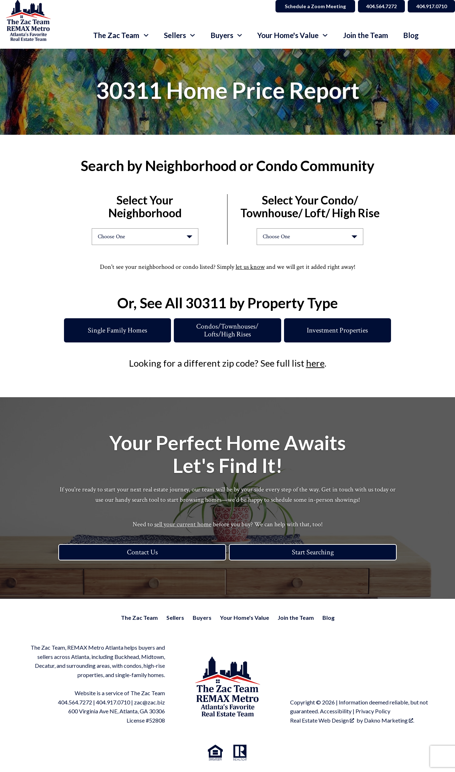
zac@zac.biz (149, 702)
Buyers (202, 617)
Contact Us (142, 552)
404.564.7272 (75, 702)
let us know (250, 267)
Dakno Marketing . (389, 720)
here (315, 363)
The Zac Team (139, 617)
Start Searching (313, 552)
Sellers (175, 617)
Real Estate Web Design (322, 720)
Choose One (111, 236)
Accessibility (336, 711)
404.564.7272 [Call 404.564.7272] (378, 6)
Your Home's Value (244, 617)
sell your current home (183, 524)
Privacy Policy (372, 711)
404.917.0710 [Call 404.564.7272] (430, 6)
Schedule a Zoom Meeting (311, 6)
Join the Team (365, 35)
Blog (411, 35)
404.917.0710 (113, 702)
